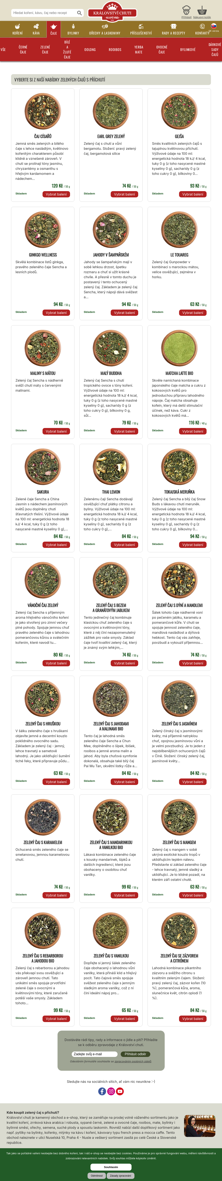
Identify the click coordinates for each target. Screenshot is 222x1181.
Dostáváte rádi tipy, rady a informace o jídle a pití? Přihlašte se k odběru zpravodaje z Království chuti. (111, 1042)
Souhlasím (111, 1167)
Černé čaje (23, 49)
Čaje (53, 33)
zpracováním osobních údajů (133, 1061)
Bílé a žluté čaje (67, 49)
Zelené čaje (45, 49)
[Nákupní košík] (202, 12)
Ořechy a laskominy (104, 33)
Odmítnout (97, 1175)
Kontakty (202, 33)
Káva (36, 33)
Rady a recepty (173, 33)
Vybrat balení (56, 194)
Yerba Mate (138, 49)
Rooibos (115, 49)
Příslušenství (141, 33)
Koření (18, 33)
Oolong (90, 49)
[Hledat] (80, 13)
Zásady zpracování (120, 1175)
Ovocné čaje (162, 49)
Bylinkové (188, 49)
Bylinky (73, 33)
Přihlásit (187, 17)
